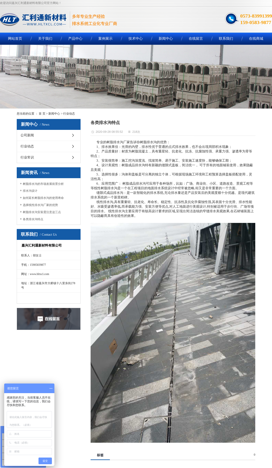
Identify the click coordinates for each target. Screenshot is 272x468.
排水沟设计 (30, 190)
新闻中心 (166, 39)
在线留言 (196, 39)
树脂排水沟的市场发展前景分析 (43, 183)
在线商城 (256, 39)
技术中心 (135, 39)
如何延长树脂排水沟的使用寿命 (43, 197)
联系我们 (226, 39)
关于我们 (45, 39)
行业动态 (69, 113)
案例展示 (105, 39)
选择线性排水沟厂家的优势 (40, 205)
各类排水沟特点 (33, 219)
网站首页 (15, 39)
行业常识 (27, 157)
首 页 (42, 113)
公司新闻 (27, 135)
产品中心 (75, 39)
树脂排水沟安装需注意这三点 (42, 212)
